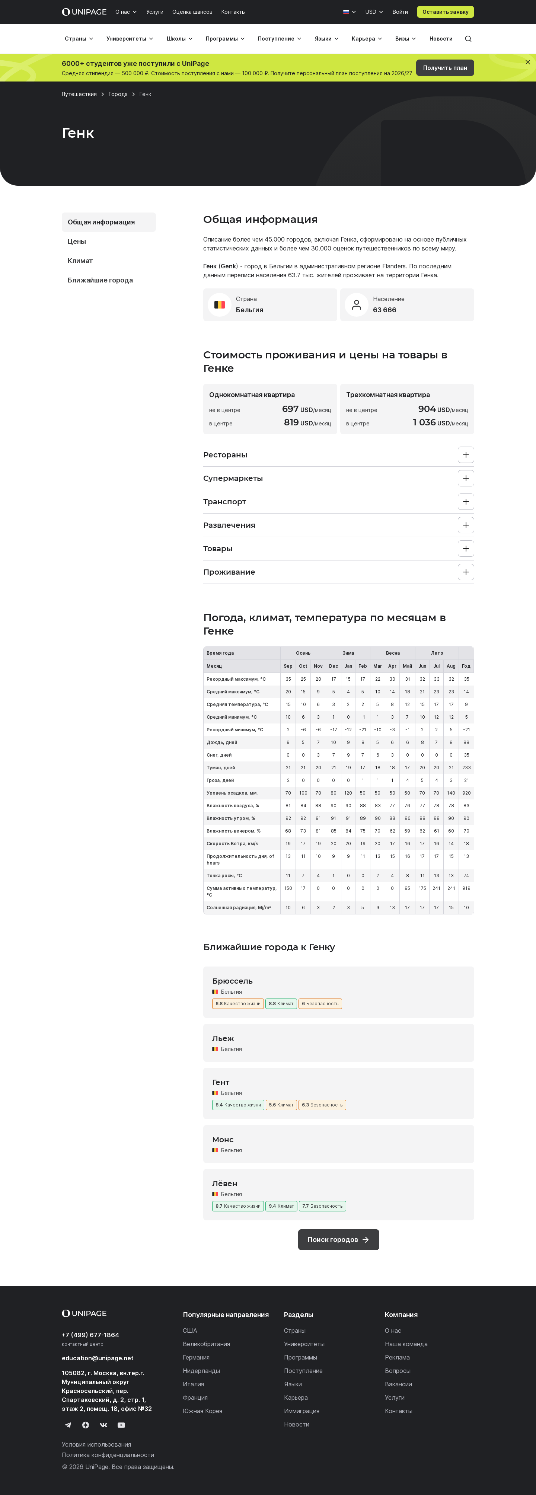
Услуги (154, 12)
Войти (400, 12)
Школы (176, 38)
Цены (77, 241)
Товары (218, 548)
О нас (122, 12)
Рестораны (225, 454)
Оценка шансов (192, 12)
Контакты (233, 12)
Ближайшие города (100, 280)
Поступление (276, 38)
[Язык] (350, 11)
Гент (220, 1082)
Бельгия (231, 991)
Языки (323, 38)
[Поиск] (468, 39)
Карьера (363, 38)
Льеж (223, 1038)
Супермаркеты (233, 478)
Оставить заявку (445, 12)
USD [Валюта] (371, 12)
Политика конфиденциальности (108, 1455)
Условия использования (96, 1444)
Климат (80, 261)
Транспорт (224, 501)
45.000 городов (288, 239)
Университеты (126, 38)
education (98, 1358)
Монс (223, 1139)
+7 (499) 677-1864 (90, 1335)
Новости (441, 38)
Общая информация (101, 222)
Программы (222, 38)
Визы (402, 38)
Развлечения (229, 525)
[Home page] (84, 12)
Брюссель (232, 981)
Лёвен (224, 1183)
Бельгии (281, 266)
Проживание (229, 572)
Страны (75, 38)
